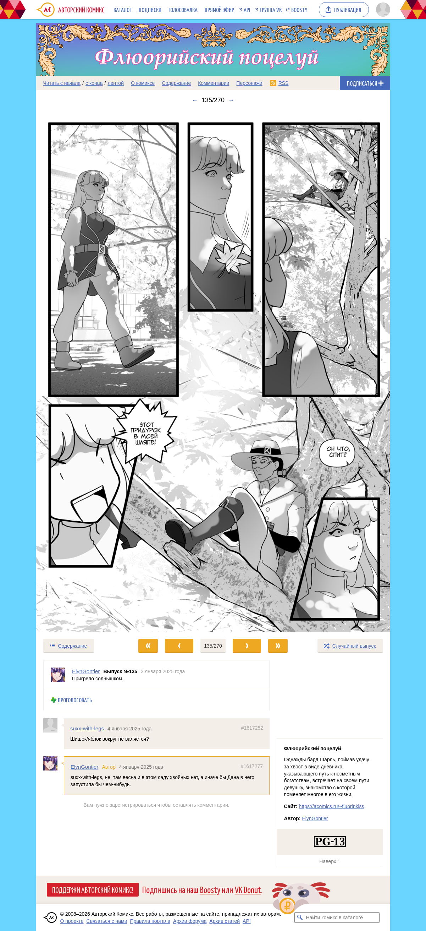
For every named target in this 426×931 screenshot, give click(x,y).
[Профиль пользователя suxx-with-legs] (53, 725)
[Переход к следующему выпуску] (213, 371)
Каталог (123, 9)
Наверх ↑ (329, 861)
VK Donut (248, 889)
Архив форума (189, 921)
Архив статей (224, 921)
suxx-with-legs (87, 728)
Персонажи (249, 83)
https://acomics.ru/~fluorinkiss (331, 806)
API (247, 9)
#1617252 (252, 728)
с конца (94, 83)
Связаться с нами (107, 921)
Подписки (150, 9)
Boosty (299, 9)
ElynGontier (84, 767)
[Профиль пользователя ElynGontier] (58, 675)
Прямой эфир (219, 9)
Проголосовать (75, 700)
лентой (115, 83)
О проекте (72, 921)
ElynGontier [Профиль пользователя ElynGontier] (86, 671)
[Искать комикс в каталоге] (300, 917)
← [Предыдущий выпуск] (195, 100)
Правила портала (150, 921)
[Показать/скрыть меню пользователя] (382, 9)
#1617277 (251, 766)
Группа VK (271, 9)
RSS (283, 83)
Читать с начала (62, 83)
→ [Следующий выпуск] (231, 100)
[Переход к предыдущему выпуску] (80, 371)
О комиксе (143, 83)
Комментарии (213, 83)
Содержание (176, 83)
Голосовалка (183, 9)
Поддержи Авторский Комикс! (92, 889)
